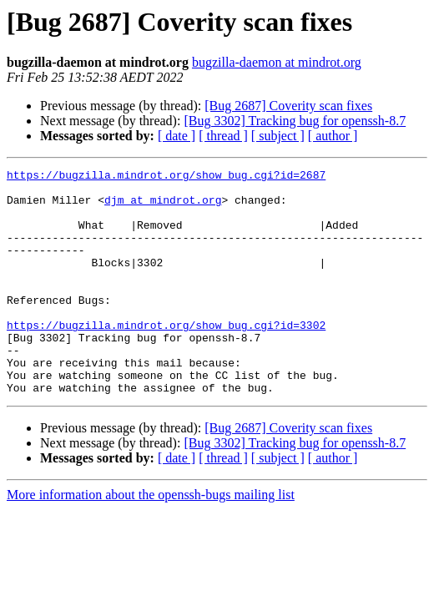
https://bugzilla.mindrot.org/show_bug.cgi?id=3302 (166, 357)
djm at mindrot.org (162, 207)
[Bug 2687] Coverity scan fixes (288, 105)
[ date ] (176, 136)
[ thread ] (223, 136)
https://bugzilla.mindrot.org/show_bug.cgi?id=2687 (166, 176)
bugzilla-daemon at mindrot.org (276, 62)
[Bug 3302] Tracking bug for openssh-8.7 (295, 121)
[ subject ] (278, 136)
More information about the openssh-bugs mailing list (151, 540)
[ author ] (333, 136)
